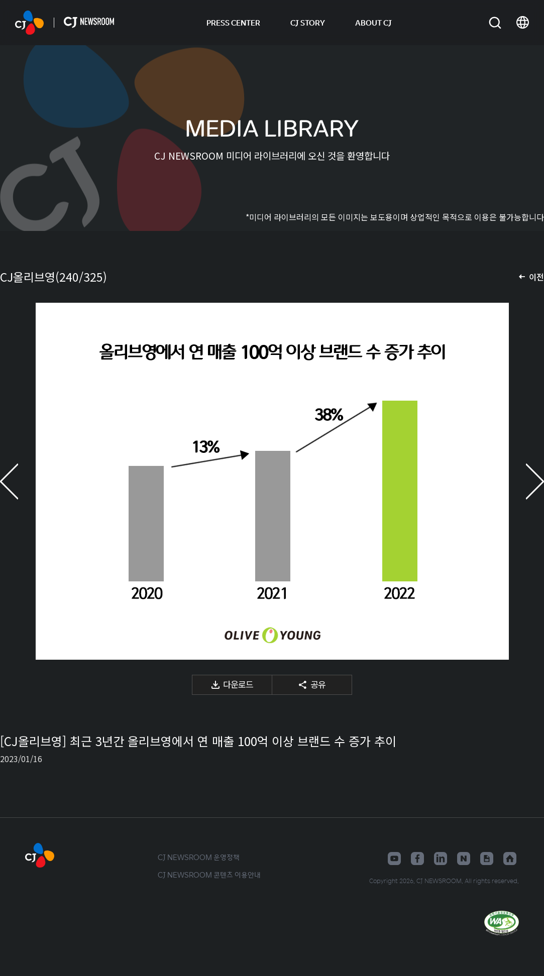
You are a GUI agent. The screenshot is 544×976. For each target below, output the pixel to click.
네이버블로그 (464, 858)
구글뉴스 (487, 858)
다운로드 (238, 684)
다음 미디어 (524, 481)
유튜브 (394, 858)
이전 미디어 (20, 481)
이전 (536, 277)
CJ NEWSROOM (29, 23)
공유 (317, 684)
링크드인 (440, 858)
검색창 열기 (495, 23)
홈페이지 (510, 858)
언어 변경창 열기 (522, 22)
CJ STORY (307, 23)
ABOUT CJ (373, 23)
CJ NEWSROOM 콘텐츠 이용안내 (209, 875)
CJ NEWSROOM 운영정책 (199, 857)
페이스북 (417, 858)
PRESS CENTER (233, 23)
